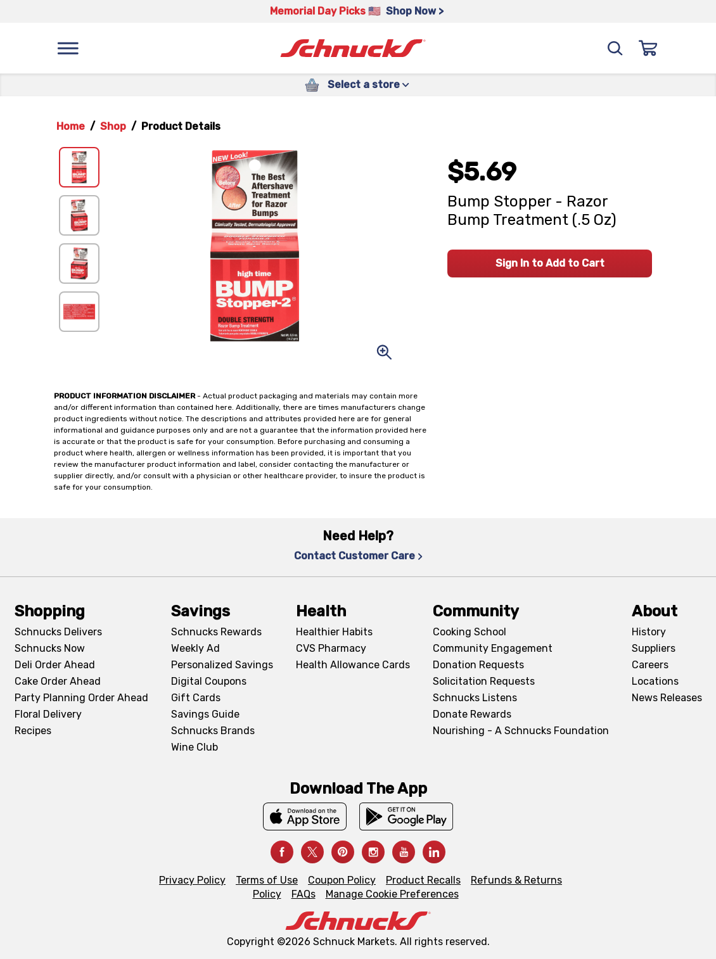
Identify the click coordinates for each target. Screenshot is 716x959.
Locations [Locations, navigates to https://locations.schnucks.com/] (655, 681)
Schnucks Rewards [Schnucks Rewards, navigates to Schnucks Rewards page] (216, 632)
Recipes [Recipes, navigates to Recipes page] (33, 731)
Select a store (368, 85)
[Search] (615, 48)
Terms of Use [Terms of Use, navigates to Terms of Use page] (267, 880)
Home (70, 126)
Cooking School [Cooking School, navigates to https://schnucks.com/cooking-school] (469, 632)
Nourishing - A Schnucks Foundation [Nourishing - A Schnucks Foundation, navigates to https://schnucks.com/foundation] (521, 731)
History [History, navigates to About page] (649, 632)
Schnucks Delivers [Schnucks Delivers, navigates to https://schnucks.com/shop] (58, 632)
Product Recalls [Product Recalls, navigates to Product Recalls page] (423, 880)
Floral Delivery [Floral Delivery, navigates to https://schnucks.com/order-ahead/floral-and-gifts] (48, 714)
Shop (113, 126)
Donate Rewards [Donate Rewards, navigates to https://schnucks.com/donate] (472, 714)
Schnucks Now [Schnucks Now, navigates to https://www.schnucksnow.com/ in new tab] (50, 648)
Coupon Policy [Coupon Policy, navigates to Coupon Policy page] (342, 880)
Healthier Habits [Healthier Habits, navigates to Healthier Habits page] (334, 632)
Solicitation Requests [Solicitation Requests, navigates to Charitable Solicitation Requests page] (484, 681)
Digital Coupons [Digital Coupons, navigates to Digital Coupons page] (208, 681)
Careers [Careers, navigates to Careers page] (650, 665)
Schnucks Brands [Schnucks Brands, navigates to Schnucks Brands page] (213, 731)
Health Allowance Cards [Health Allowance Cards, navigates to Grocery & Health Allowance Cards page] (353, 665)
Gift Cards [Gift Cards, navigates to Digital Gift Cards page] (196, 698)
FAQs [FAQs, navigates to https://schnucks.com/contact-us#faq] (303, 894)
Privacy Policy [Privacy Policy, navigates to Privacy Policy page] (192, 880)
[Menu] (68, 48)
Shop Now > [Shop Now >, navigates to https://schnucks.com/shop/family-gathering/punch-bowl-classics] (415, 11)
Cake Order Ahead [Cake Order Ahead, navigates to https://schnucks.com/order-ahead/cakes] (58, 681)
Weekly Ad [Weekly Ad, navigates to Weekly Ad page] (195, 648)
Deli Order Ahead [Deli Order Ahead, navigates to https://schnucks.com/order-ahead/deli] (55, 665)
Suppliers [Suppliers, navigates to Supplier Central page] (653, 648)
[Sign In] (648, 48)
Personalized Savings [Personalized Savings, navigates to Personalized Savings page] (222, 665)
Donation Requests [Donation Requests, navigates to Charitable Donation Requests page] (478, 665)
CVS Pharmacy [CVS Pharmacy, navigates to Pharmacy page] (331, 648)
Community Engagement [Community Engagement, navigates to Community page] (493, 648)
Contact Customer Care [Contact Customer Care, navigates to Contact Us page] (358, 556)
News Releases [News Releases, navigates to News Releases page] (667, 698)
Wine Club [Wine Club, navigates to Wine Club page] (194, 747)
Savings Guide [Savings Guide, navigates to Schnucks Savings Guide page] (205, 714)
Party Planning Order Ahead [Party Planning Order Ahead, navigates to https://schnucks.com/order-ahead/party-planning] (81, 698)
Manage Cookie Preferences (392, 894)
